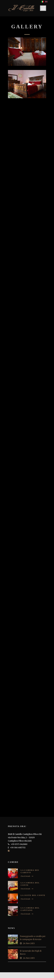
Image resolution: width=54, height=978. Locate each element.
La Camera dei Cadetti (30, 871)
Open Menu (43, 8)
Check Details (27, 876)
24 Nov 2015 (29, 943)
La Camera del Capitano (30, 909)
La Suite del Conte (33, 895)
